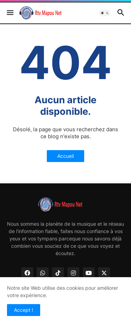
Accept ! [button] (23, 310)
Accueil (65, 156)
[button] (9, 13)
